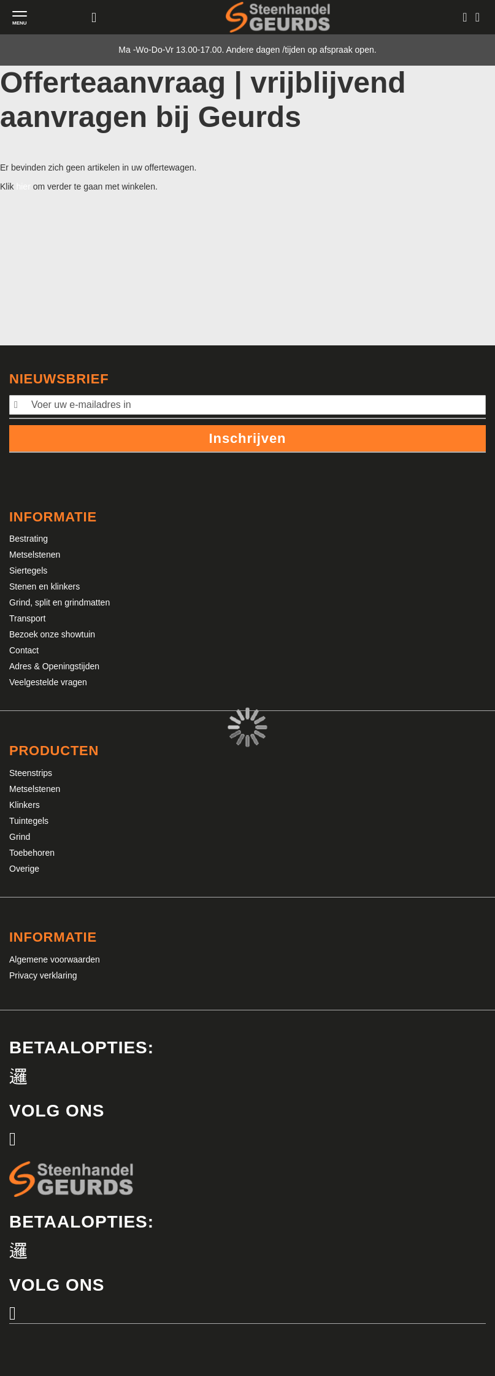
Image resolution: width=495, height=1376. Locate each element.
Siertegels (28, 570)
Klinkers (24, 805)
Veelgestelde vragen (48, 682)
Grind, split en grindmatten (59, 602)
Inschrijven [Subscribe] (247, 438)
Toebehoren (32, 853)
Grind (19, 837)
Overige (24, 869)
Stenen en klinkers (44, 586)
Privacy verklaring (43, 975)
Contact (24, 650)
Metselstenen (34, 554)
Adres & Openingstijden (54, 666)
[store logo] (278, 17)
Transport (27, 618)
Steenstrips (30, 773)
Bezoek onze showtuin (52, 634)
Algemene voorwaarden (54, 959)
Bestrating (28, 539)
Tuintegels (28, 821)
